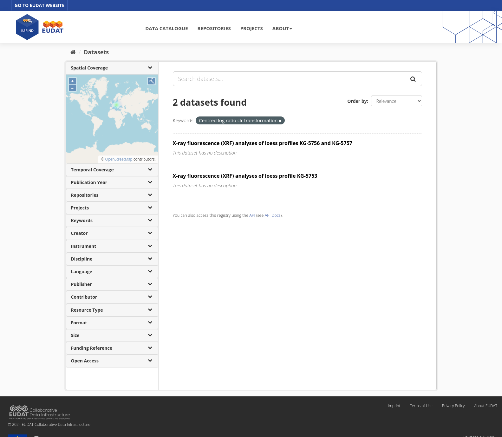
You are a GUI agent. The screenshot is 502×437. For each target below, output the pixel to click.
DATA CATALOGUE (166, 28)
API (252, 215)
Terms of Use (421, 405)
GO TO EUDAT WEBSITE (39, 5)
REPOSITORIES (214, 28)
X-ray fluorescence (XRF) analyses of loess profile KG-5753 (245, 175)
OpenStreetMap (118, 159)
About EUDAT (485, 405)
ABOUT (282, 28)
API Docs (273, 215)
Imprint (394, 405)
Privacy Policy (453, 405)
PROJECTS (251, 28)
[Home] (73, 52)
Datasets (96, 52)
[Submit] (413, 78)
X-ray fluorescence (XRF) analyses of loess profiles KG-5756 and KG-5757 (262, 143)
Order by (357, 101)
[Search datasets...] (289, 78)
